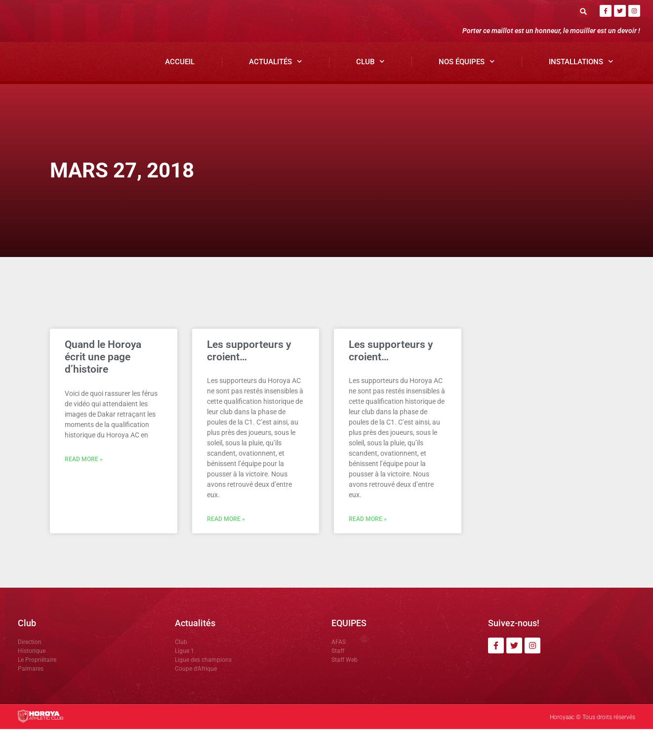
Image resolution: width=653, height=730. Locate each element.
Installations (581, 62)
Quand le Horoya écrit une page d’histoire (103, 358)
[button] (583, 11)
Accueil (180, 62)
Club (370, 62)
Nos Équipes (467, 62)
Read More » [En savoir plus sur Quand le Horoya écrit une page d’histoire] (84, 459)
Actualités (275, 62)
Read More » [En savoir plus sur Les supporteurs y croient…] (226, 519)
